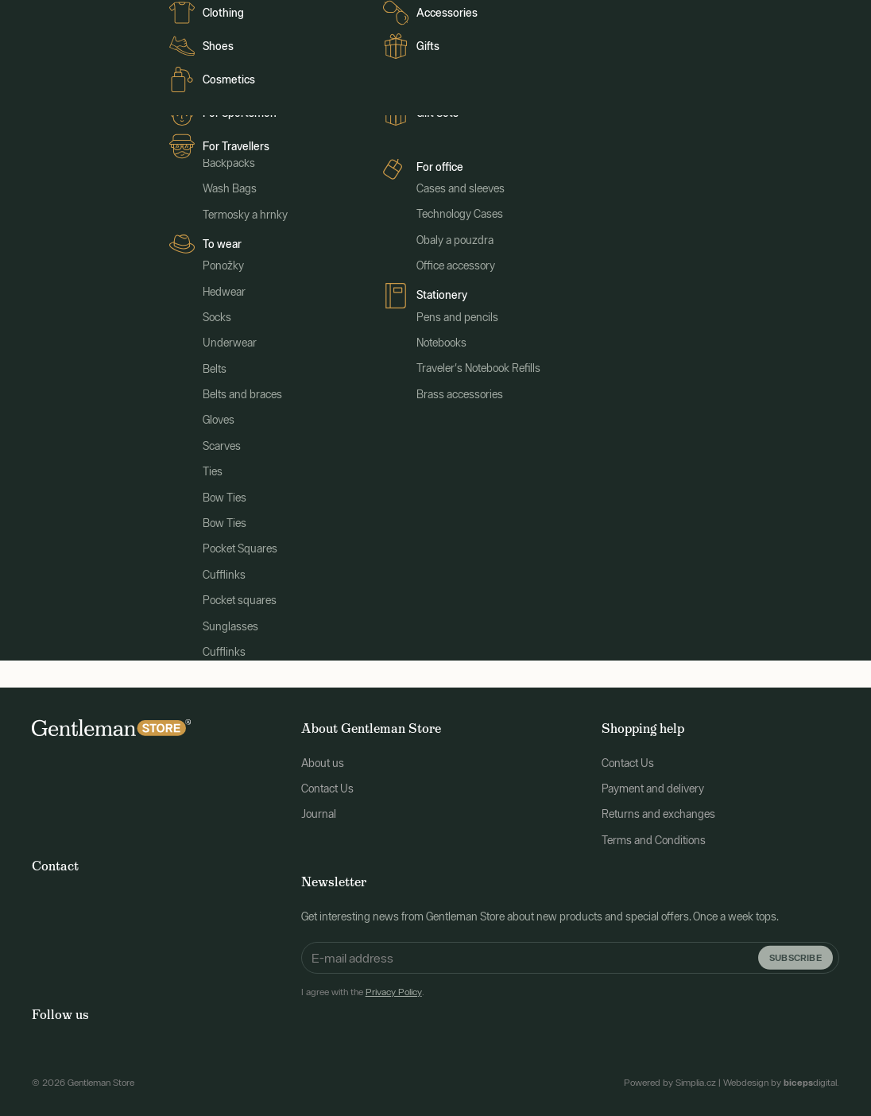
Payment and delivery (653, 783)
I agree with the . (362, 985)
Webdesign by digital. (781, 1077)
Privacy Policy (394, 985)
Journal (243, 17)
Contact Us (327, 783)
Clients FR (187, 17)
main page (559, 463)
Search (578, 573)
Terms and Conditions (654, 834)
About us (322, 756)
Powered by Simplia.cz (670, 1077)
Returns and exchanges (658, 808)
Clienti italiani (306, 17)
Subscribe (795, 951)
